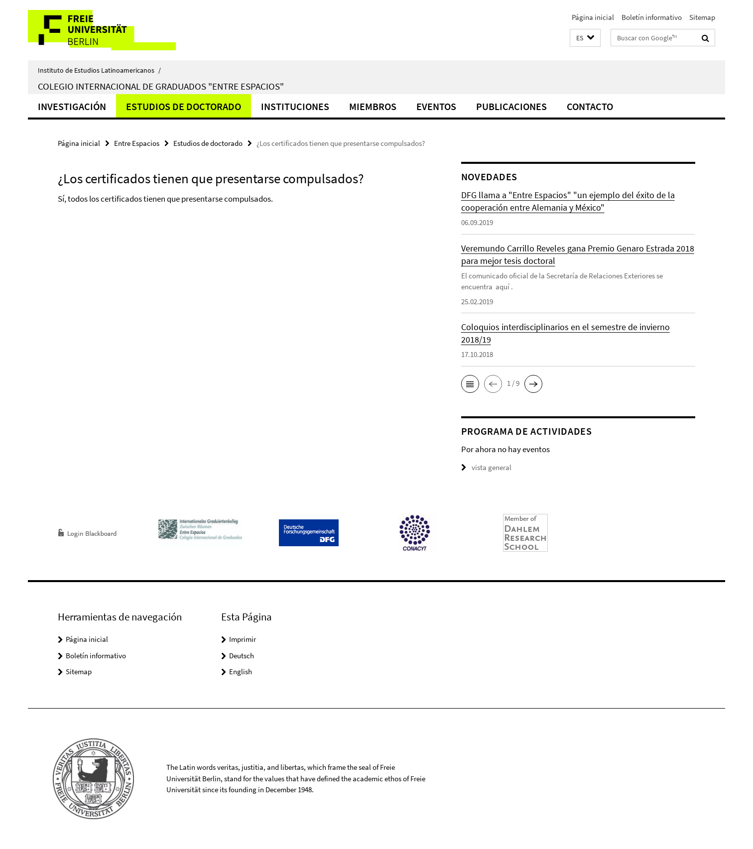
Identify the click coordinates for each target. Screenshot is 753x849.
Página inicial (593, 17)
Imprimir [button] (242, 639)
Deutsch (241, 655)
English (240, 671)
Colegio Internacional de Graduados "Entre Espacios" (161, 86)
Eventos (436, 106)
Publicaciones (511, 106)
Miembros (372, 106)
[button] (585, 38)
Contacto (590, 106)
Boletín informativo (652, 17)
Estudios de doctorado (183, 106)
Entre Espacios (136, 143)
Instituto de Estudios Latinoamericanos (99, 70)
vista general (486, 467)
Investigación (72, 106)
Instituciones (295, 106)
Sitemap (702, 17)
